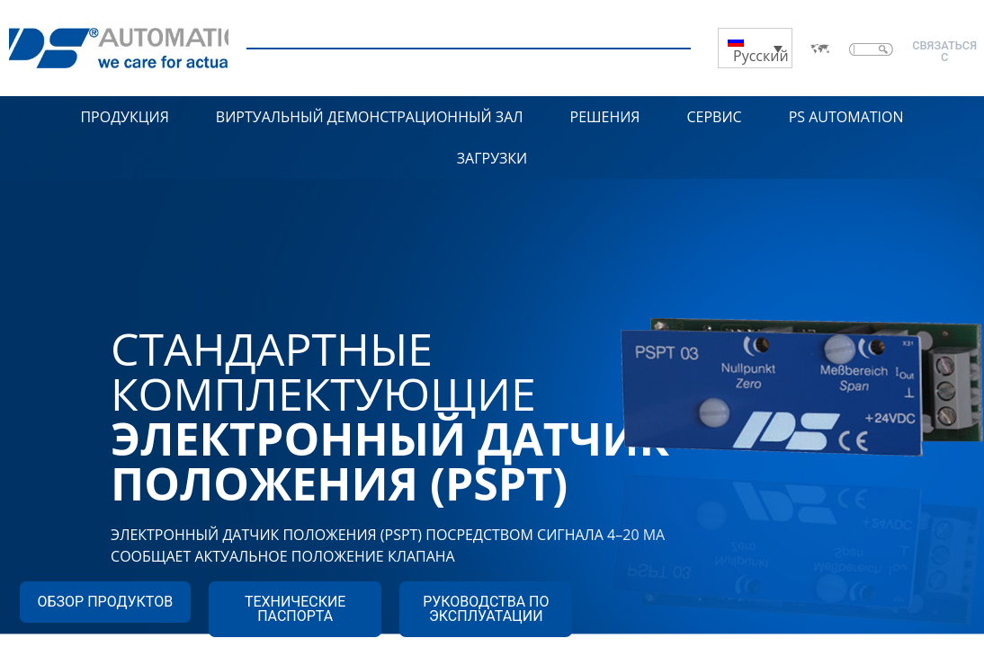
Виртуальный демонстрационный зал (369, 117)
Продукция (124, 117)
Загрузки (492, 158)
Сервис (713, 117)
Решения (605, 117)
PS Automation (846, 117)
